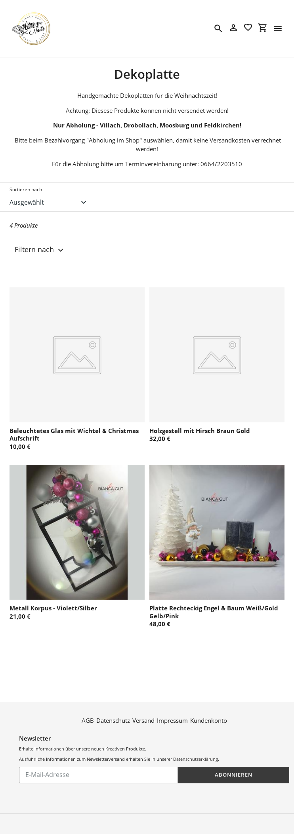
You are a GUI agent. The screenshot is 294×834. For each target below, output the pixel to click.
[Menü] (277, 28)
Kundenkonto (208, 720)
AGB (88, 720)
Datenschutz (113, 720)
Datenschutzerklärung (195, 759)
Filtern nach (40, 250)
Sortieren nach (26, 189)
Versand (143, 720)
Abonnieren (233, 774)
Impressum (172, 720)
